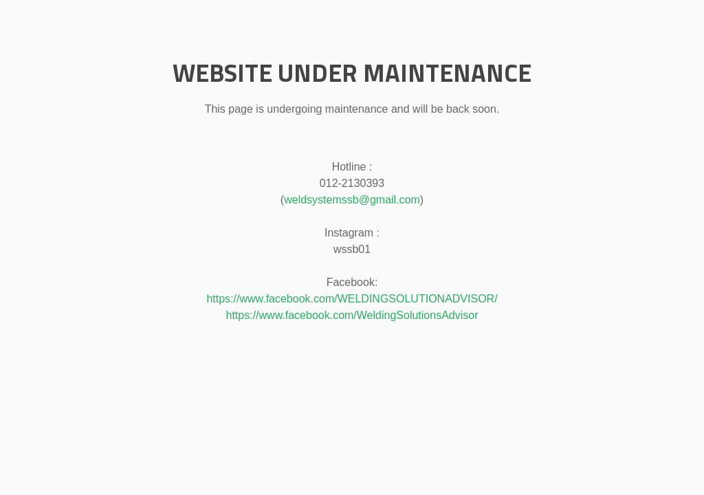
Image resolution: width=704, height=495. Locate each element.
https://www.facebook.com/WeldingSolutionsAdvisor (352, 315)
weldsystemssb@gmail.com (352, 200)
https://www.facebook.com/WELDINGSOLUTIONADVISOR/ (351, 299)
